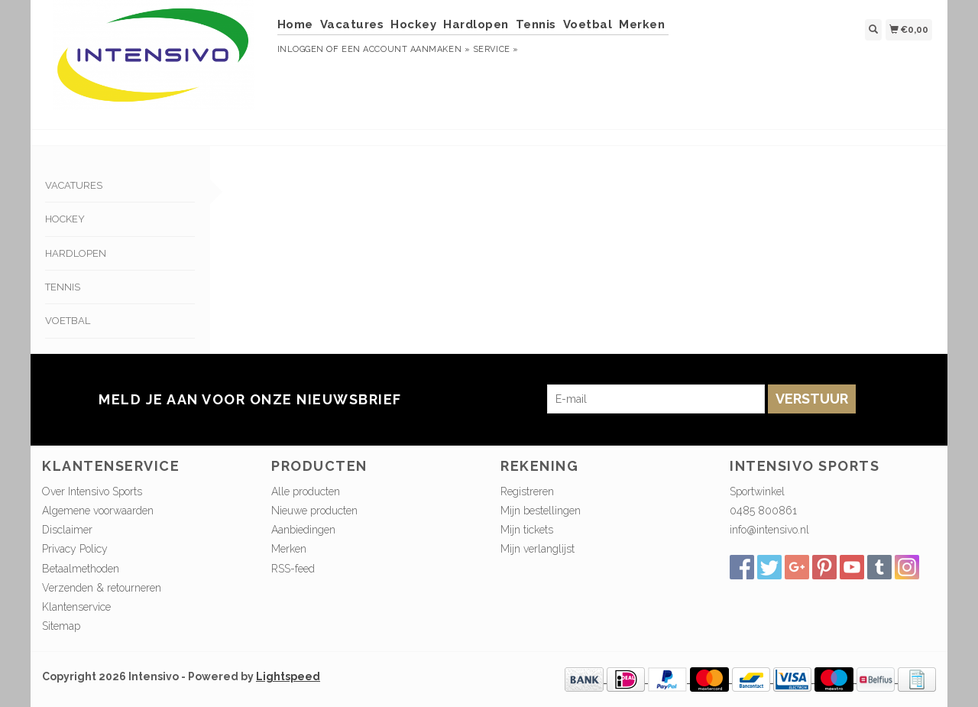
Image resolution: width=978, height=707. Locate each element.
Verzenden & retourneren (101, 588)
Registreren (527, 491)
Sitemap (61, 626)
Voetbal (588, 24)
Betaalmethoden (80, 569)
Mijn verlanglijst (537, 549)
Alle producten (305, 491)
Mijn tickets (526, 530)
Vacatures (352, 24)
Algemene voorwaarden (98, 510)
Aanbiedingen (303, 530)
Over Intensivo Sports (92, 491)
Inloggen (300, 49)
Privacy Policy (75, 549)
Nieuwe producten (314, 510)
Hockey (413, 24)
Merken (642, 24)
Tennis (536, 24)
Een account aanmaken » (406, 49)
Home (295, 24)
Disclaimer (67, 530)
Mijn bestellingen (540, 510)
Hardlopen (476, 24)
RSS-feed (293, 569)
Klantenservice (76, 607)
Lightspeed (288, 676)
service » (496, 49)
